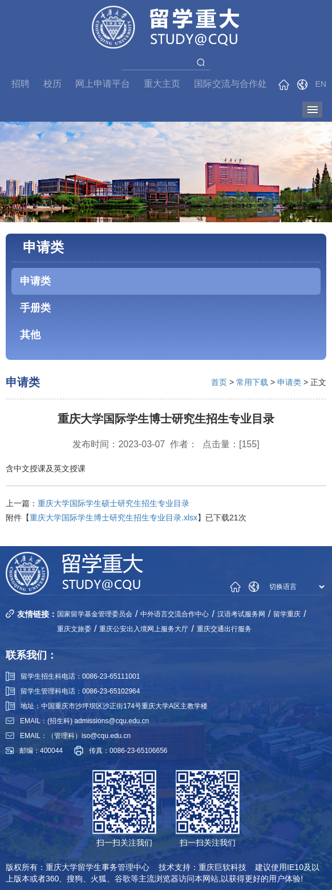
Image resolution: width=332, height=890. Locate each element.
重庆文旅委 (74, 629)
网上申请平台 (102, 84)
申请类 (35, 281)
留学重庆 (287, 614)
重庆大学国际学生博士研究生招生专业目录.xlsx (113, 517)
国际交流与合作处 (230, 84)
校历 (52, 84)
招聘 (20, 84)
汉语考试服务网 (241, 614)
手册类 (35, 308)
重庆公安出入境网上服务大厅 (143, 629)
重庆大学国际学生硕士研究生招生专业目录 (113, 503)
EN (320, 84)
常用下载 (252, 382)
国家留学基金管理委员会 (94, 614)
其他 (30, 334)
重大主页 (162, 84)
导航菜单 (312, 110)
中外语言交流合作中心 (174, 614)
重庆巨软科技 (222, 867)
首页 (219, 382)
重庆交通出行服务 (224, 629)
